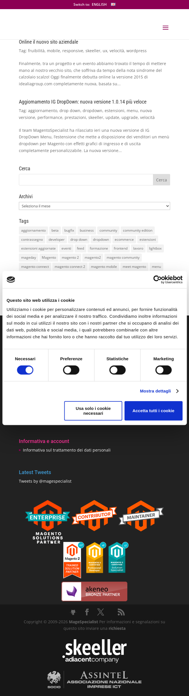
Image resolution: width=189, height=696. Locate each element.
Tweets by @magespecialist (45, 481)
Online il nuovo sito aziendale (48, 42)
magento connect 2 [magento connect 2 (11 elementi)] (70, 266)
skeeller (92, 50)
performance (49, 117)
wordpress (136, 50)
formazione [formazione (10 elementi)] (99, 248)
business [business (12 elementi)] (87, 230)
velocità (117, 50)
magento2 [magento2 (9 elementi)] (93, 257)
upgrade (130, 117)
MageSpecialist (83, 621)
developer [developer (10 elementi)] (57, 239)
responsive (72, 50)
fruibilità (36, 50)
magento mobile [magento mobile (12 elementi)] (104, 266)
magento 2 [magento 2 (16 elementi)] (70, 257)
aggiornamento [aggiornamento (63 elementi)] (33, 230)
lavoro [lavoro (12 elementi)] (138, 248)
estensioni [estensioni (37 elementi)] (148, 239)
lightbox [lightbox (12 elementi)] (155, 248)
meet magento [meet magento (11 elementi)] (134, 266)
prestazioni (75, 117)
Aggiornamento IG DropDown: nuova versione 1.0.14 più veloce (82, 102)
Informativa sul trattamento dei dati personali (67, 450)
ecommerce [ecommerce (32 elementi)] (124, 239)
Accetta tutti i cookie (153, 410)
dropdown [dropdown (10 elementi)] (101, 239)
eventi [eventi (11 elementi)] (66, 248)
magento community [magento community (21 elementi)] (123, 257)
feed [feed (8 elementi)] (80, 248)
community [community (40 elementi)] (108, 230)
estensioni (114, 110)
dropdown (92, 110)
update (112, 117)
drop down (69, 110)
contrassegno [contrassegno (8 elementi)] (32, 239)
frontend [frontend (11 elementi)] (121, 248)
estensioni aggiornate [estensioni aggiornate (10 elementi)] (38, 248)
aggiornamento (42, 110)
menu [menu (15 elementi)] (156, 266)
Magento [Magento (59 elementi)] (49, 257)
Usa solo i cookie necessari (93, 411)
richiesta (117, 628)
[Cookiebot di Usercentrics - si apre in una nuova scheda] (157, 279)
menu (132, 110)
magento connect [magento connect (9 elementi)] (35, 266)
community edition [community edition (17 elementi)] (137, 230)
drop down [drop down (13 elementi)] (78, 239)
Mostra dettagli (155, 391)
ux (105, 50)
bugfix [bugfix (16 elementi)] (69, 230)
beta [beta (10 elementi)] (55, 230)
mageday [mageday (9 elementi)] (28, 257)
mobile (53, 50)
